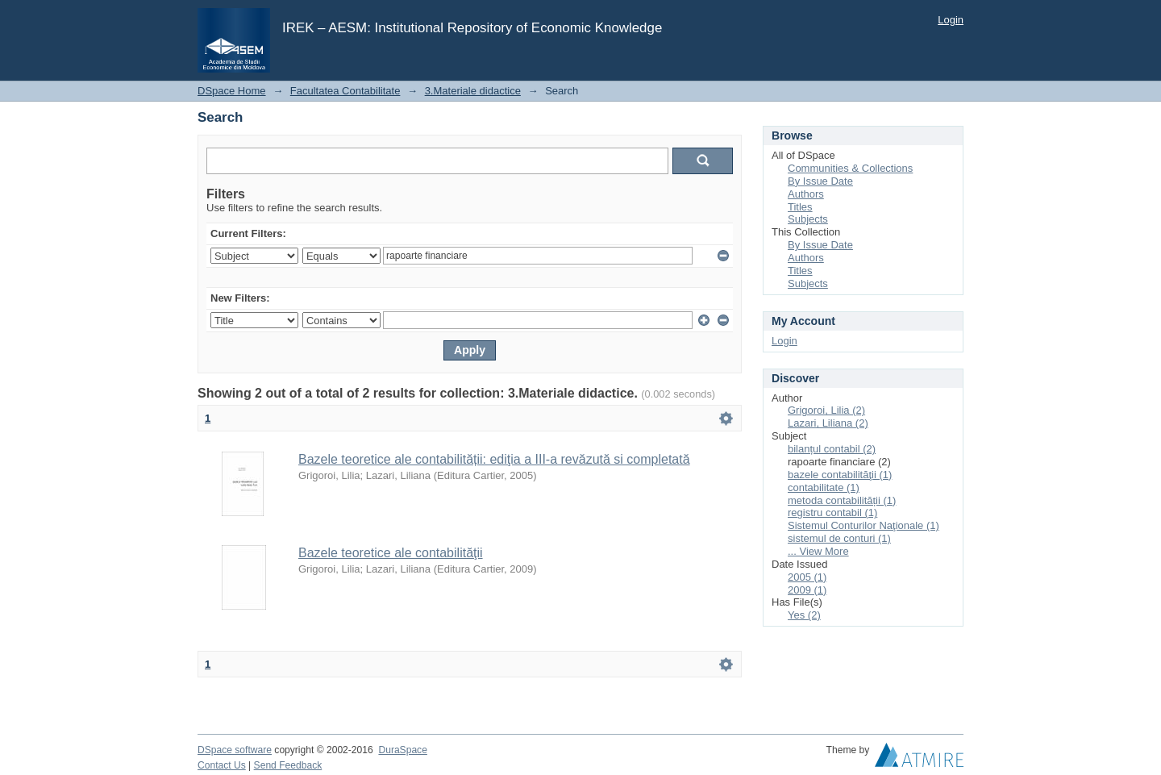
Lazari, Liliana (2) (828, 423)
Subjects (808, 219)
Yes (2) (804, 615)
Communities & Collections (850, 168)
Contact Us (222, 765)
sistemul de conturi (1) (839, 538)
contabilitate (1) (823, 487)
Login (950, 20)
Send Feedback (288, 765)
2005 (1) (807, 577)
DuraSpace (402, 750)
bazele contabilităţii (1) (840, 475)
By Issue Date (820, 181)
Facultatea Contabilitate (345, 91)
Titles (800, 207)
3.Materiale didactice (473, 91)
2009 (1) (807, 590)
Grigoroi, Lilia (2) (826, 410)
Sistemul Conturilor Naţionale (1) (863, 525)
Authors (806, 194)
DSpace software (235, 750)
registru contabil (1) (832, 512)
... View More (818, 551)
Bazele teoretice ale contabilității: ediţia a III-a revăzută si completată (494, 459)
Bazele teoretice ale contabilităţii (390, 553)
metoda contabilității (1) (842, 500)
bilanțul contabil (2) (832, 449)
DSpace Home (232, 91)
